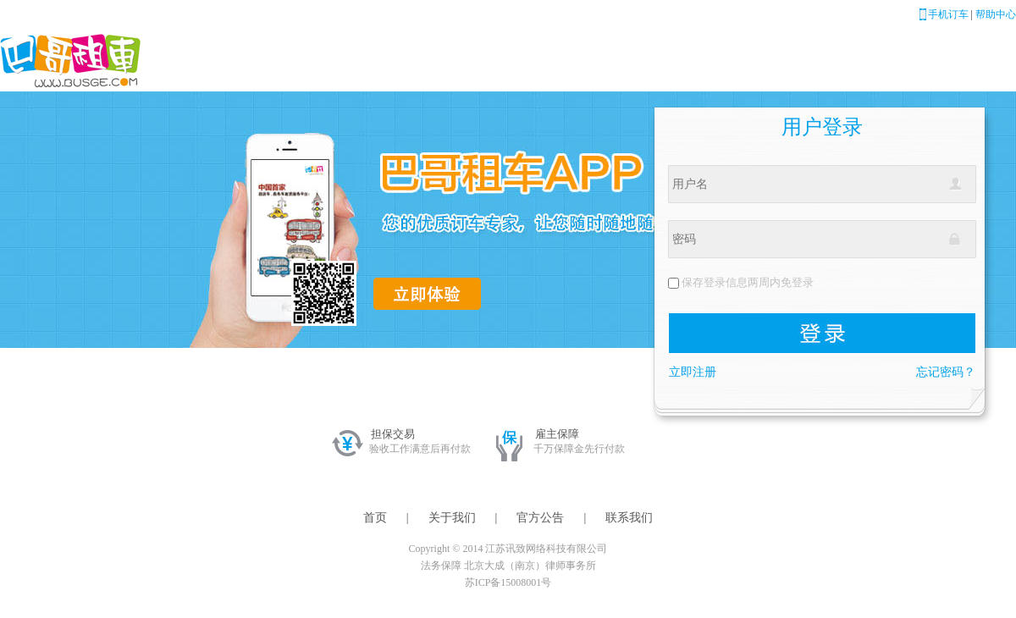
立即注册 (692, 372)
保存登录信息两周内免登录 (748, 282)
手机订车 (948, 14)
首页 (375, 517)
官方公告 (540, 517)
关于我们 (452, 517)
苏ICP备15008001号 (508, 582)
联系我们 (629, 517)
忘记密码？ (945, 372)
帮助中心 (995, 14)
